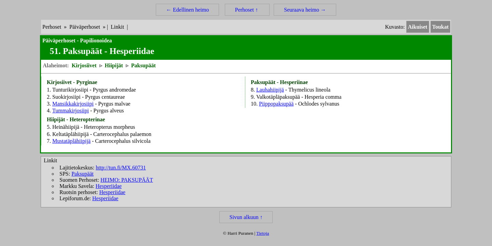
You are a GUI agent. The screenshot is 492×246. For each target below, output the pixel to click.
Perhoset (51, 27)
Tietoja (262, 233)
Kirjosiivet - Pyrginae (72, 82)
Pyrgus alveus (108, 110)
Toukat (440, 27)
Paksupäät (143, 65)
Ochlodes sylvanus (318, 104)
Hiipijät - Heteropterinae (76, 119)
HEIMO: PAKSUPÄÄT (126, 180)
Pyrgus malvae (114, 104)
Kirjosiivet (84, 65)
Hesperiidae (109, 186)
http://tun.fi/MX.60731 (121, 167)
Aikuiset (417, 27)
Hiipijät (114, 65)
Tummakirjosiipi (70, 110)
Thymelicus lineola (309, 90)
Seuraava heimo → (305, 10)
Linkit (117, 27)
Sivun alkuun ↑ (246, 217)
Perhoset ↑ (247, 10)
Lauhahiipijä (270, 90)
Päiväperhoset (84, 27)
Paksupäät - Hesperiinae (279, 82)
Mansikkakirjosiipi (73, 104)
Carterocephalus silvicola (122, 141)
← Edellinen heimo (187, 10)
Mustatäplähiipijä (71, 141)
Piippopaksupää (276, 104)
